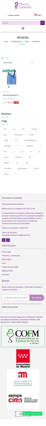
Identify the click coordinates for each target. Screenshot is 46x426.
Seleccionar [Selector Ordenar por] (18, 62)
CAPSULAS (18, 135)
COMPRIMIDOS (30, 140)
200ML (6, 163)
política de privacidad (10, 307)
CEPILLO (18, 157)
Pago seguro (7, 259)
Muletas (6, 114)
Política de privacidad (10, 267)
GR (30, 157)
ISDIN (31, 135)
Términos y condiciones (11, 256)
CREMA (34, 129)
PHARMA (7, 146)
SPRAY (36, 168)
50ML (6, 140)
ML (5, 129)
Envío (4, 263)
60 (17, 163)
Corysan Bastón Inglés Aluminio (12, 95)
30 (14, 129)
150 (26, 163)
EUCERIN (7, 168)
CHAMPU (29, 146)
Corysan (6, 92)
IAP (5, 151)
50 (16, 140)
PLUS (6, 157)
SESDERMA (22, 168)
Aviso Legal (6, 252)
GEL (5, 135)
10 (39, 151)
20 (22, 151)
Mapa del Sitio (7, 271)
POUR (6, 174)
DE (23, 129)
